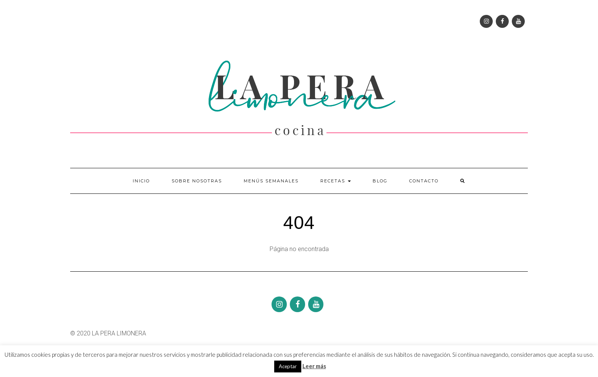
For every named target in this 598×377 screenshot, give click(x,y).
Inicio (141, 181)
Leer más (314, 365)
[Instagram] (486, 21)
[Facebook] (502, 21)
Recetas (335, 181)
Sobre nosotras (197, 181)
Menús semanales (271, 181)
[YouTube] (518, 21)
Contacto (424, 181)
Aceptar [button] (288, 366)
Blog (380, 181)
